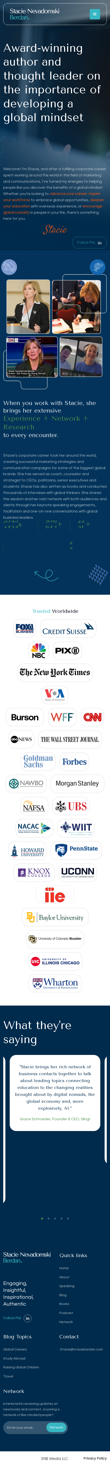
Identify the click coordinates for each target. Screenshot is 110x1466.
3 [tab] (55, 1219)
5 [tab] (68, 1219)
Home (64, 1268)
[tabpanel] (55, 1093)
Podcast (66, 1313)
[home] (34, 14)
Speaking (66, 1286)
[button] (95, 14)
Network (66, 1322)
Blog (62, 1295)
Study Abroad (14, 1358)
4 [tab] (61, 1219)
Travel (8, 1376)
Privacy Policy (95, 1458)
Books (64, 1304)
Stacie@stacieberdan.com (81, 1349)
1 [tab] (42, 1219)
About (64, 1277)
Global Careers (15, 1349)
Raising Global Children (21, 1367)
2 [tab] (48, 1219)
